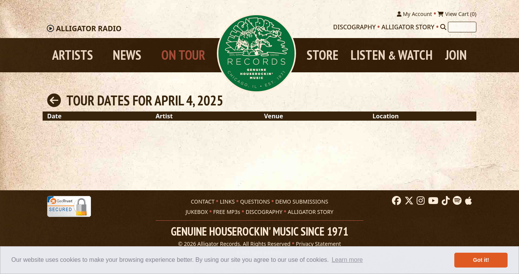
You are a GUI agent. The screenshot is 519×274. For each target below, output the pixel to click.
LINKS (227, 201)
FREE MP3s (226, 211)
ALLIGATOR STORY (310, 211)
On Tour (183, 55)
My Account (414, 14)
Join (456, 55)
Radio (88, 28)
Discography (354, 27)
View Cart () (457, 14)
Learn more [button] (347, 259)
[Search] (443, 27)
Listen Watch (391, 55)
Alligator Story (408, 27)
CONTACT (202, 201)
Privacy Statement (318, 243)
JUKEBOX (197, 211)
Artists (72, 55)
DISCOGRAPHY (263, 211)
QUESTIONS (255, 201)
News (127, 55)
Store (322, 55)
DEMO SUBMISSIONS (301, 201)
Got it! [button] (481, 260)
